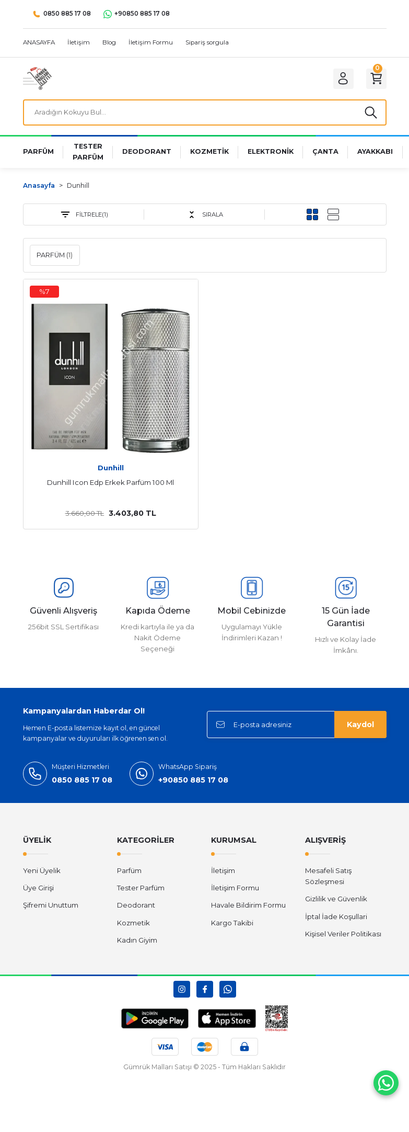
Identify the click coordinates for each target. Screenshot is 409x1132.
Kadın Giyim (137, 942)
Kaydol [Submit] (360, 726)
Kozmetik (133, 925)
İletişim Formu (235, 890)
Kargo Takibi (232, 925)
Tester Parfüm (141, 890)
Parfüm (129, 872)
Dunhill (78, 187)
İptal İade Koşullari (336, 918)
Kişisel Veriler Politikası (343, 936)
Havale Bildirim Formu (248, 907)
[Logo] (37, 78)
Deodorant (136, 907)
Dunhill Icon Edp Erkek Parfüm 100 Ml (110, 484)
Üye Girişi (38, 890)
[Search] (205, 113)
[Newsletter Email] (297, 726)
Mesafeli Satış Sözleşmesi (328, 878)
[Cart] (375, 78)
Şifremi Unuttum (50, 907)
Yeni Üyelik (42, 872)
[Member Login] (339, 78)
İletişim (223, 872)
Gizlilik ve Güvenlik (336, 901)
